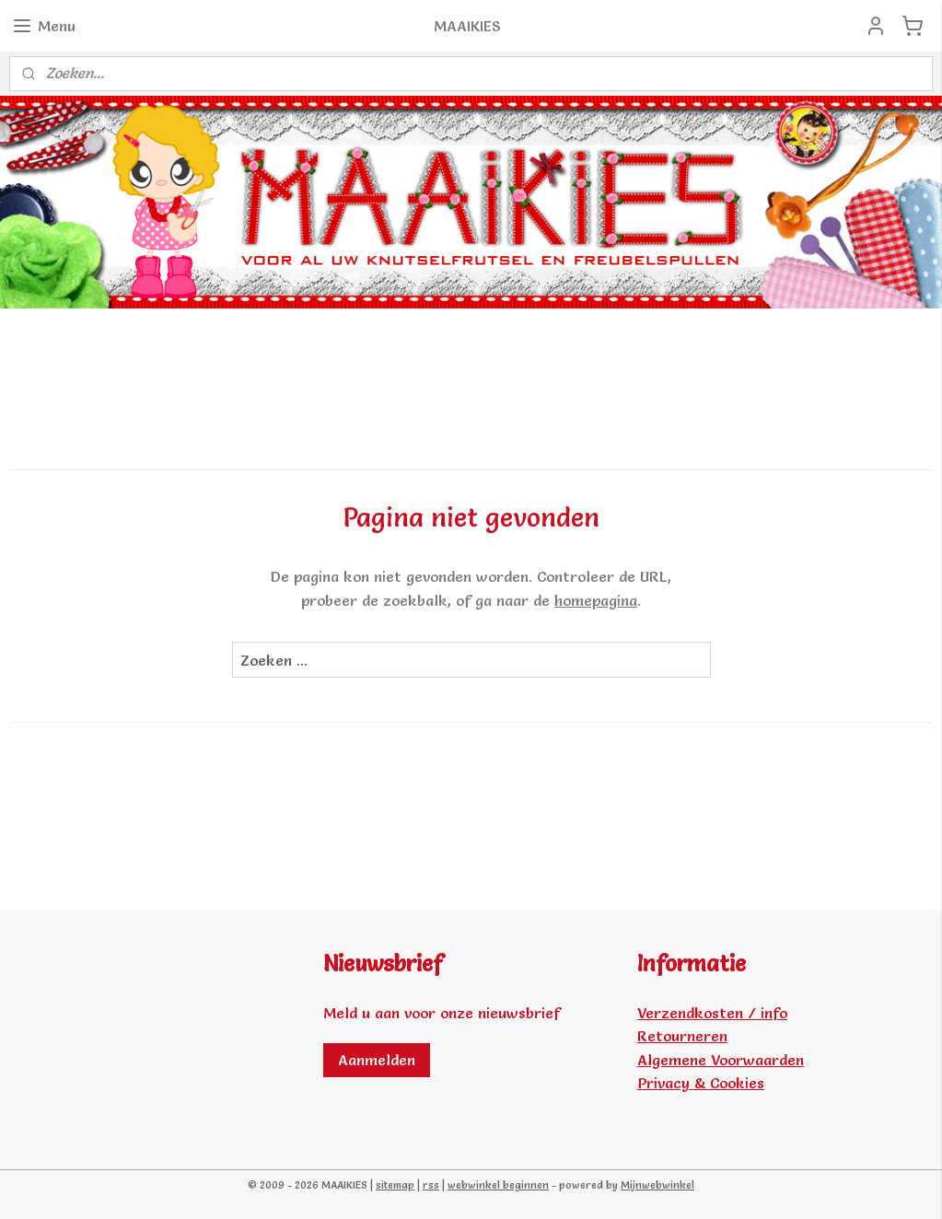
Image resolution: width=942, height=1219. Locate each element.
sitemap (395, 1184)
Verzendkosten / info (712, 1013)
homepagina (595, 599)
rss (431, 1184)
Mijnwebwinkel (657, 1184)
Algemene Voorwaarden (720, 1060)
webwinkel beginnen (498, 1184)
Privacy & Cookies (700, 1083)
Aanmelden (376, 1060)
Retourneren (682, 1036)
